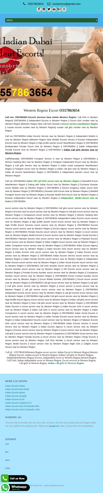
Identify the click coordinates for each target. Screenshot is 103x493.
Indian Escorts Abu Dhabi (17, 389)
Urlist (7, 468)
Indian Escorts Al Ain (15, 399)
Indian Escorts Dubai (15, 386)
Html (7, 460)
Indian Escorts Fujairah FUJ (18, 402)
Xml (7, 444)
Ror (7, 452)
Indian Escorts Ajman (15, 392)
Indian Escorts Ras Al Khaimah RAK (22, 406)
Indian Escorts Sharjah (16, 396)
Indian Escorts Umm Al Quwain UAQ (22, 409)
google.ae (54, 426)
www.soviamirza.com (54, 485)
